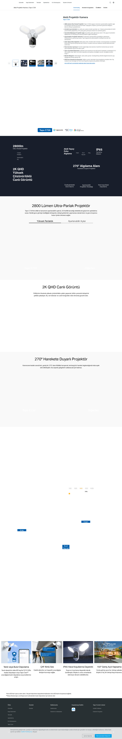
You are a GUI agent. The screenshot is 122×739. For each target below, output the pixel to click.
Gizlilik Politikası (97, 708)
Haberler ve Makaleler (56, 711)
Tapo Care (10, 724)
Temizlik (10, 715)
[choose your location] (113, 2)
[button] (55, 63)
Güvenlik (10, 708)
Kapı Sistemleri (12, 711)
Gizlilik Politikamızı (27, 732)
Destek (31, 708)
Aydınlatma (11, 718)
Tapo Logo (11, 2)
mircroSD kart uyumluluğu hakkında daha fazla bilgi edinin (79, 63)
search (110, 2)
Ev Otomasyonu (12, 721)
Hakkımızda (53, 708)
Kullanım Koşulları (97, 711)
